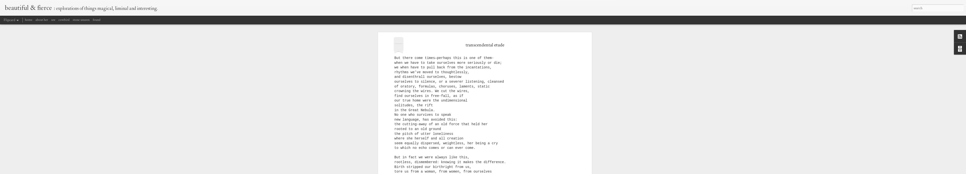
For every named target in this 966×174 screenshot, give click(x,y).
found (96, 20)
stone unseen (81, 20)
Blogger (539, 171)
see (53, 20)
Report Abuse (551, 171)
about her (42, 20)
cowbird (64, 20)
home (28, 20)
